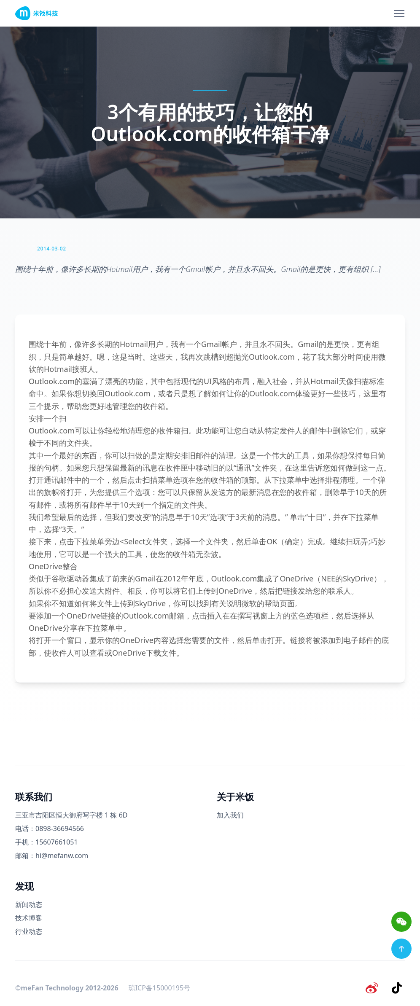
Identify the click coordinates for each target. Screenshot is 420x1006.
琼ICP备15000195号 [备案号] (159, 986)
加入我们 (230, 815)
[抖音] (398, 986)
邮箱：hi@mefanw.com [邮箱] (51, 855)
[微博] (376, 986)
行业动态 (28, 931)
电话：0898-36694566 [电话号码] (49, 828)
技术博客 (28, 918)
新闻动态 (28, 904)
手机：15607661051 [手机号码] (46, 842)
